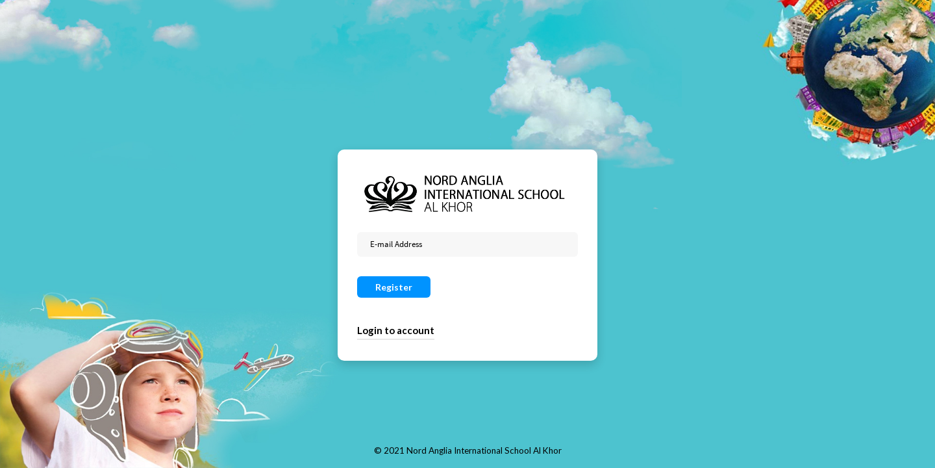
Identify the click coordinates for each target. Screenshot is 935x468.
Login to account (395, 330)
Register (393, 286)
